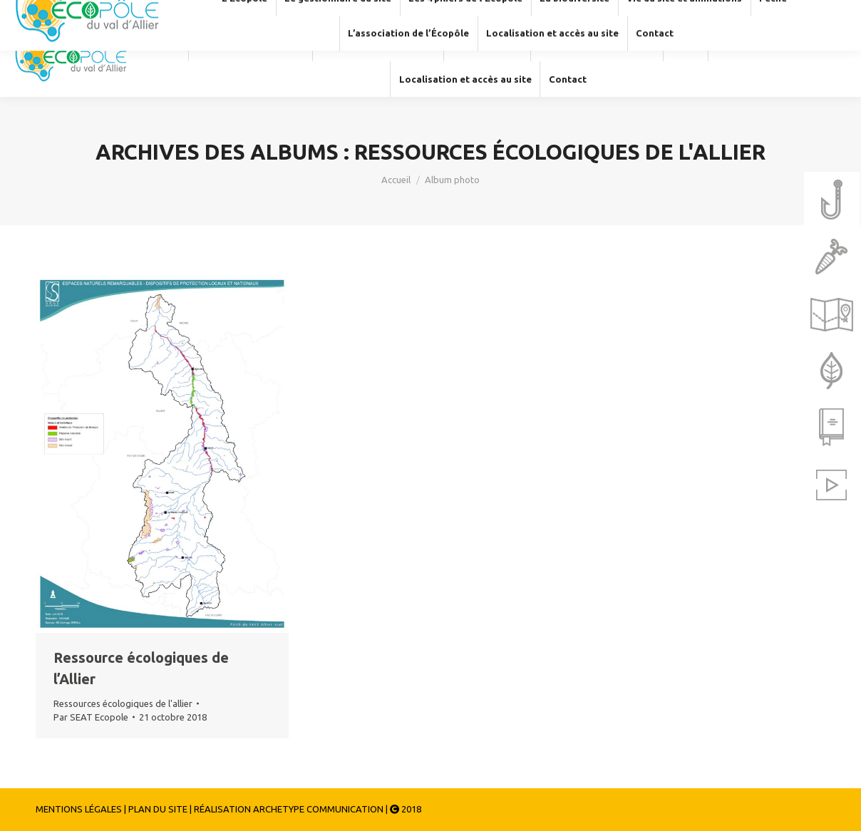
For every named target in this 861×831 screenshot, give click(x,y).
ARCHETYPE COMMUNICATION (318, 809)
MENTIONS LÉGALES (79, 809)
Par (90, 717)
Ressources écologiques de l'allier (122, 703)
